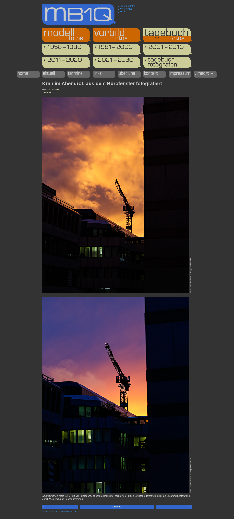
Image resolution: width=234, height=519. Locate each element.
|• (43, 506)
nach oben (117, 506)
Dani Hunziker (53, 89)
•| (190, 506)
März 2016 (48, 93)
